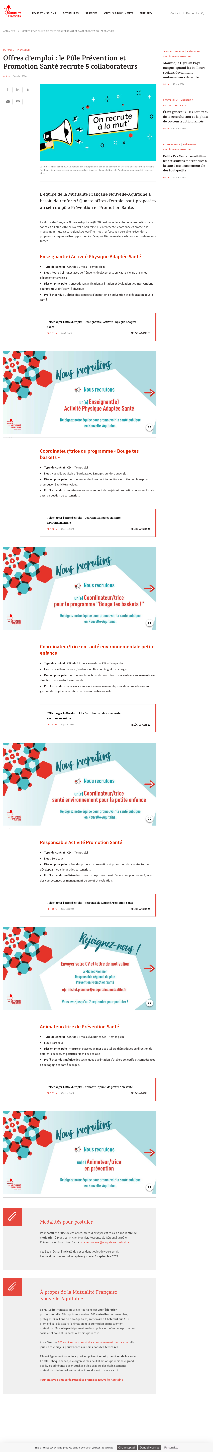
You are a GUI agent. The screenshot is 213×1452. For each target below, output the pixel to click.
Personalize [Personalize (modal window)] (171, 1447)
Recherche (192, 13)
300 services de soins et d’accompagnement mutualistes (93, 1352)
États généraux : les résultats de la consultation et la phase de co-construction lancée (186, 117)
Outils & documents (118, 13)
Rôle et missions (44, 13)
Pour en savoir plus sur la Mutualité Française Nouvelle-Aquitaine (82, 1390)
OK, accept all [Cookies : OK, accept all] (126, 1447)
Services (91, 13)
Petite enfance (171, 144)
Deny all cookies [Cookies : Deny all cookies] (149, 1447)
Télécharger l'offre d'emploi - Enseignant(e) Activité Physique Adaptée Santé (89, 325)
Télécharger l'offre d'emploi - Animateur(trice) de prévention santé (88, 1095)
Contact (175, 13)
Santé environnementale (177, 56)
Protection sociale (174, 105)
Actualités (71, 13)
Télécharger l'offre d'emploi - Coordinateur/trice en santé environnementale (89, 520)
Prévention (23, 49)
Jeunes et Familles (173, 51)
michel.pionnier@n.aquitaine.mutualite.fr (106, 1252)
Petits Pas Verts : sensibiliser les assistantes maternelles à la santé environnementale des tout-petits (185, 163)
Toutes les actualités (18, 1436)
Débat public (170, 100)
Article (6, 76)
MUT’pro (146, 13)
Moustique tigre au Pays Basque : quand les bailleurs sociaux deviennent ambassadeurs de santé (184, 70)
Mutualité (8, 49)
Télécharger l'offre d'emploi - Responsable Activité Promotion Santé (88, 905)
